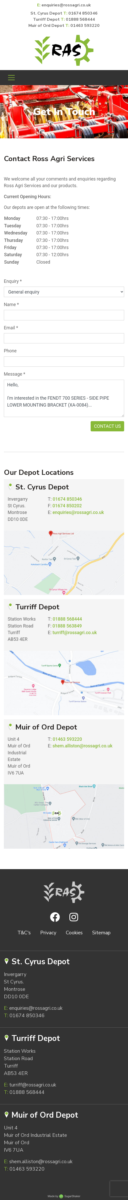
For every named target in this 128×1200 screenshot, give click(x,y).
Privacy (48, 932)
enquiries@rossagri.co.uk (66, 5)
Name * (11, 304)
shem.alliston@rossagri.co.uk (82, 745)
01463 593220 (85, 25)
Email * (11, 327)
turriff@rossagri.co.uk (74, 632)
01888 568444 (80, 19)
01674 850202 (67, 505)
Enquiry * (13, 281)
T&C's (24, 932)
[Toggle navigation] (11, 77)
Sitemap (101, 932)
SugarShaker (72, 1196)
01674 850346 (83, 13)
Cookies (74, 932)
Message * (14, 374)
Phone (10, 350)
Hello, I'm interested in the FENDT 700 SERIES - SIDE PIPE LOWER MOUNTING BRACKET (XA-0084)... (64, 398)
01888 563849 (67, 626)
